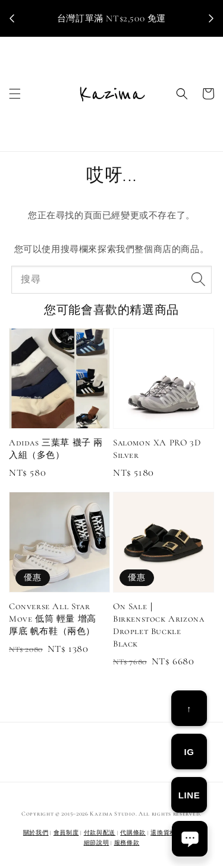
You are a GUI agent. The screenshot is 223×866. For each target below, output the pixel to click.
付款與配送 (100, 832)
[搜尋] (198, 279)
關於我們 (36, 832)
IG (189, 752)
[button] (15, 94)
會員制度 (66, 832)
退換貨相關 (166, 832)
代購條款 (133, 832)
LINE (189, 795)
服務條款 (127, 842)
